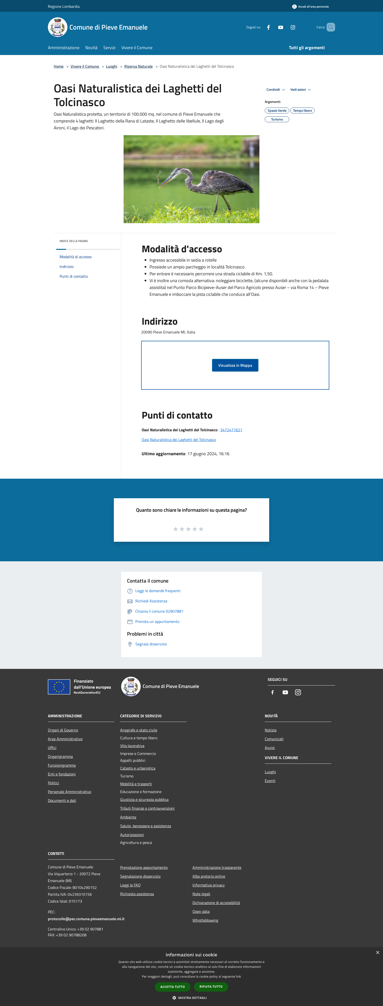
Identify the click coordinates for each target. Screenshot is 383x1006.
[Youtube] (273, 27)
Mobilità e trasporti (136, 784)
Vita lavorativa (132, 746)
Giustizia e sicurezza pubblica (144, 799)
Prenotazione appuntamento (144, 867)
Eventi (270, 781)
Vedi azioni (301, 90)
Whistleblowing (205, 920)
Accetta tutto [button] (172, 987)
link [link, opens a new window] (238, 976)
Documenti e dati (62, 800)
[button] (191, 997)
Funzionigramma (62, 765)
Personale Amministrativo (69, 792)
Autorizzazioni (132, 835)
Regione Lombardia (64, 6)
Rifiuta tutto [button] (211, 986)
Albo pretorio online (208, 876)
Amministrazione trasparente (216, 867)
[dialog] (191, 977)
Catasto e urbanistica (137, 768)
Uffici (52, 748)
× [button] (377, 953)
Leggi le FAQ (130, 885)
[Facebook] (261, 27)
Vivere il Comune (85, 66)
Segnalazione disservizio (140, 876)
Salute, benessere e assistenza (145, 826)
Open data (201, 911)
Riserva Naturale (138, 66)
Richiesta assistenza (137, 894)
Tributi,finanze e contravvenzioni (147, 808)
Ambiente (128, 817)
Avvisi (270, 748)
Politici (53, 783)
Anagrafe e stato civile (138, 730)
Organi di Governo (63, 730)
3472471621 (231, 430)
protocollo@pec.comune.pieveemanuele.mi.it (86, 919)
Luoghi (111, 66)
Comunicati (274, 739)
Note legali (201, 894)
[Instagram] (286, 27)
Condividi (276, 90)
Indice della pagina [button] (74, 241)
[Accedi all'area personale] (310, 6)
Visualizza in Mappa (235, 365)
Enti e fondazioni (62, 774)
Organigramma (60, 756)
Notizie (271, 730)
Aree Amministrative (65, 739)
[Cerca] (329, 27)
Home (59, 66)
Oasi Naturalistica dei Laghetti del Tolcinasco (179, 439)
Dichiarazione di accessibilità (216, 903)
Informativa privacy (208, 885)
